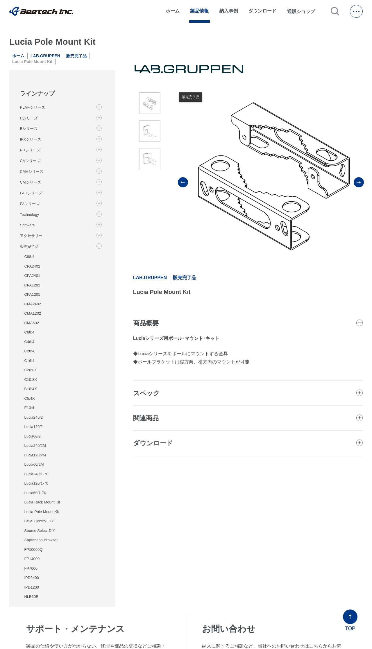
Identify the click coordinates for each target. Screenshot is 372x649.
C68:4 (29, 332)
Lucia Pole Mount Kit (41, 512)
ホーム (173, 10)
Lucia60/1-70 (35, 493)
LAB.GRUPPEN (45, 55)
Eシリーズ (28, 128)
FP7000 (30, 568)
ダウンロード (262, 10)
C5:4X (29, 398)
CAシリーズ (30, 161)
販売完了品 (76, 55)
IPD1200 (31, 587)
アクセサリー (31, 236)
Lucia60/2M (34, 464)
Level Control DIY (39, 521)
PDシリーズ (30, 150)
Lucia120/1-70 (36, 483)
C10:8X (30, 379)
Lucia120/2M (35, 455)
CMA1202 (32, 313)
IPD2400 (31, 578)
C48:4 (29, 342)
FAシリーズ (30, 204)
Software (27, 225)
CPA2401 (32, 275)
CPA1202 (32, 285)
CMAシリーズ (31, 171)
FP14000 (32, 559)
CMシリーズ (30, 182)
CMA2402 (32, 304)
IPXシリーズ (30, 139)
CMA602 (31, 323)
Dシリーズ (28, 118)
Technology (29, 214)
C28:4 (29, 351)
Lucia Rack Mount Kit (42, 502)
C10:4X (30, 389)
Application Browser (41, 540)
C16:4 (29, 360)
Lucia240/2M (35, 445)
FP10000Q (33, 549)
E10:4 (29, 408)
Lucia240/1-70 (36, 474)
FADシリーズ (31, 193)
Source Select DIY (39, 530)
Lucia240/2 (33, 417)
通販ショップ (303, 11)
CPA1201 (32, 294)
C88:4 (29, 256)
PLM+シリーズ (32, 107)
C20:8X (30, 370)
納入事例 (228, 10)
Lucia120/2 (33, 426)
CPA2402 (32, 266)
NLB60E (31, 596)
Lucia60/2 (32, 436)
